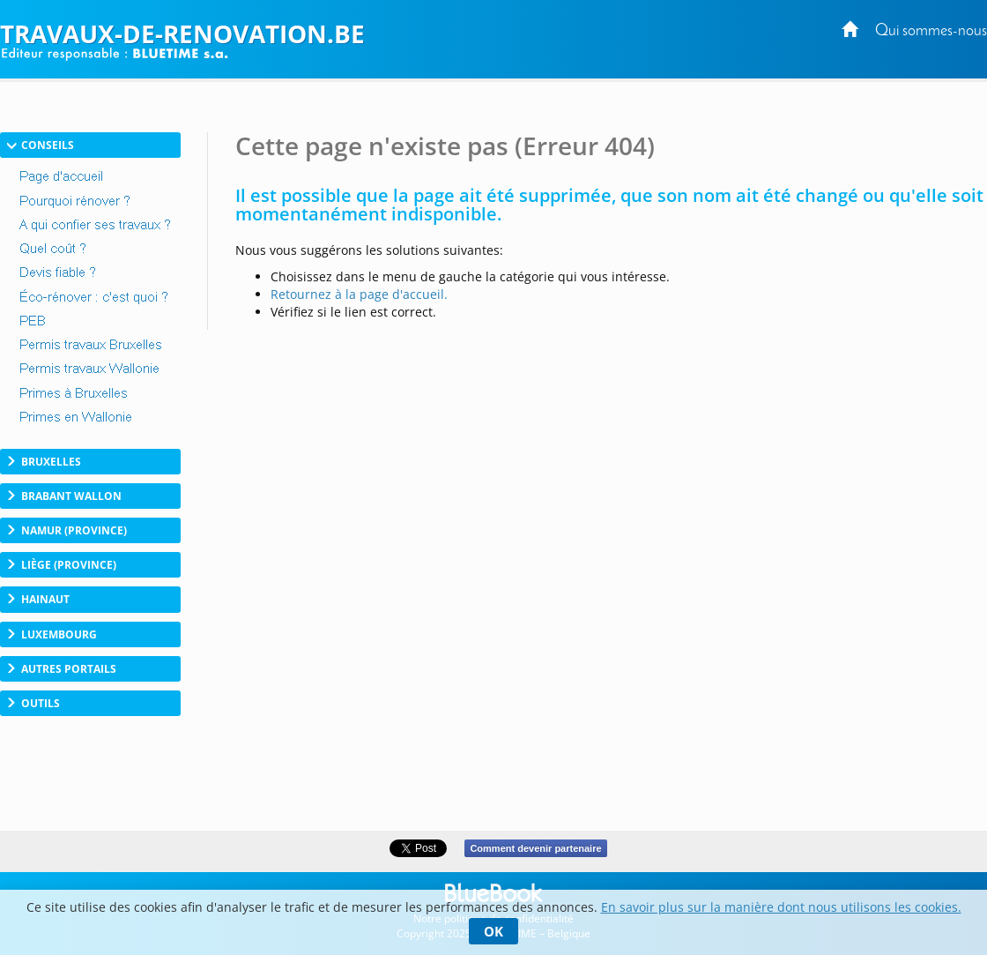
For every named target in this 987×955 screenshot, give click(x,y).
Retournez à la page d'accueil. (359, 294)
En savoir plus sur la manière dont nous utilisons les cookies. (781, 907)
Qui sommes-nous (931, 31)
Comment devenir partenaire (535, 848)
